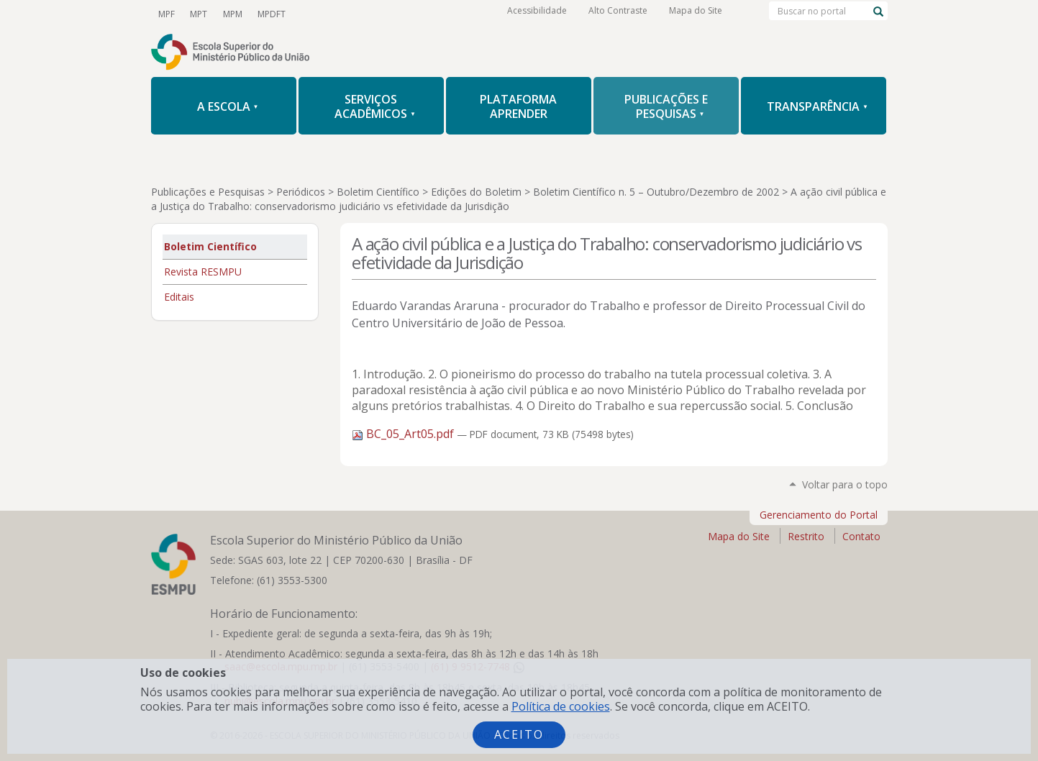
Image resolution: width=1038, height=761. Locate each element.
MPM (230, 13)
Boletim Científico (378, 192)
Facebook (361, 13)
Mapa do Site (695, 14)
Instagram (385, 13)
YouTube (312, 13)
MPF (166, 13)
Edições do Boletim (476, 192)
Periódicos (300, 192)
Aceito (519, 734)
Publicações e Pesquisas (208, 192)
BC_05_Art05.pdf (404, 434)
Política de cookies (560, 706)
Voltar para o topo (845, 484)
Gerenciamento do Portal (819, 514)
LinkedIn (410, 13)
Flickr (434, 13)
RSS (459, 13)
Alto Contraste (617, 14)
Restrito (806, 536)
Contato (861, 536)
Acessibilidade (537, 14)
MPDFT (269, 13)
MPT (197, 13)
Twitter (336, 13)
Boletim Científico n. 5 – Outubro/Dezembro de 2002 (656, 192)
